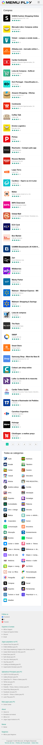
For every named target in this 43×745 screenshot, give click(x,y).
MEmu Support (7, 629)
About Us (6, 712)
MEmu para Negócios (9, 734)
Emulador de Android (9, 714)
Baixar (5, 727)
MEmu (17, 2)
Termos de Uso (9, 743)
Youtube (6, 622)
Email (5, 637)
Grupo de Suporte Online (10, 632)
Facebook (7, 617)
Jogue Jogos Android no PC (11, 719)
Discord (5, 634)
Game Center (7, 704)
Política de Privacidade (23, 743)
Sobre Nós (35, 743)
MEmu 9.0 (6, 717)
